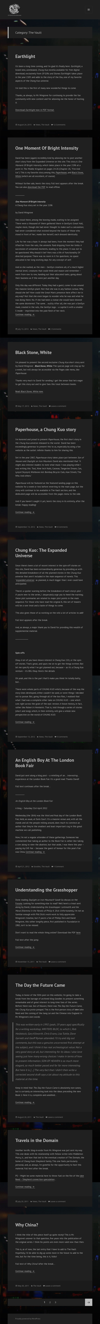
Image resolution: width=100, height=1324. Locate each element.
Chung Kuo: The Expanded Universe (41, 553)
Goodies (37, 866)
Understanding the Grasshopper (46, 890)
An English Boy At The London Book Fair (44, 762)
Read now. (29, 391)
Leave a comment (58, 406)
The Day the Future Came (40, 985)
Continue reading (25, 314)
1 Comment (59, 866)
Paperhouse (61, 172)
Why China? (26, 1225)
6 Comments (62, 527)
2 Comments (55, 329)
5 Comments (62, 736)
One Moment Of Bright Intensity (46, 148)
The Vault (45, 124)
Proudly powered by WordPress (27, 1319)
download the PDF (36, 187)
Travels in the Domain (36, 1140)
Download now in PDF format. (34, 109)
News (38, 124)
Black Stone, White (33, 352)
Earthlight (25, 56)
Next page (88, 1302)
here (78, 932)
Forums (18, 903)
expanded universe (25, 580)
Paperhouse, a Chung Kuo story (45, 429)
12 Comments (59, 124)
